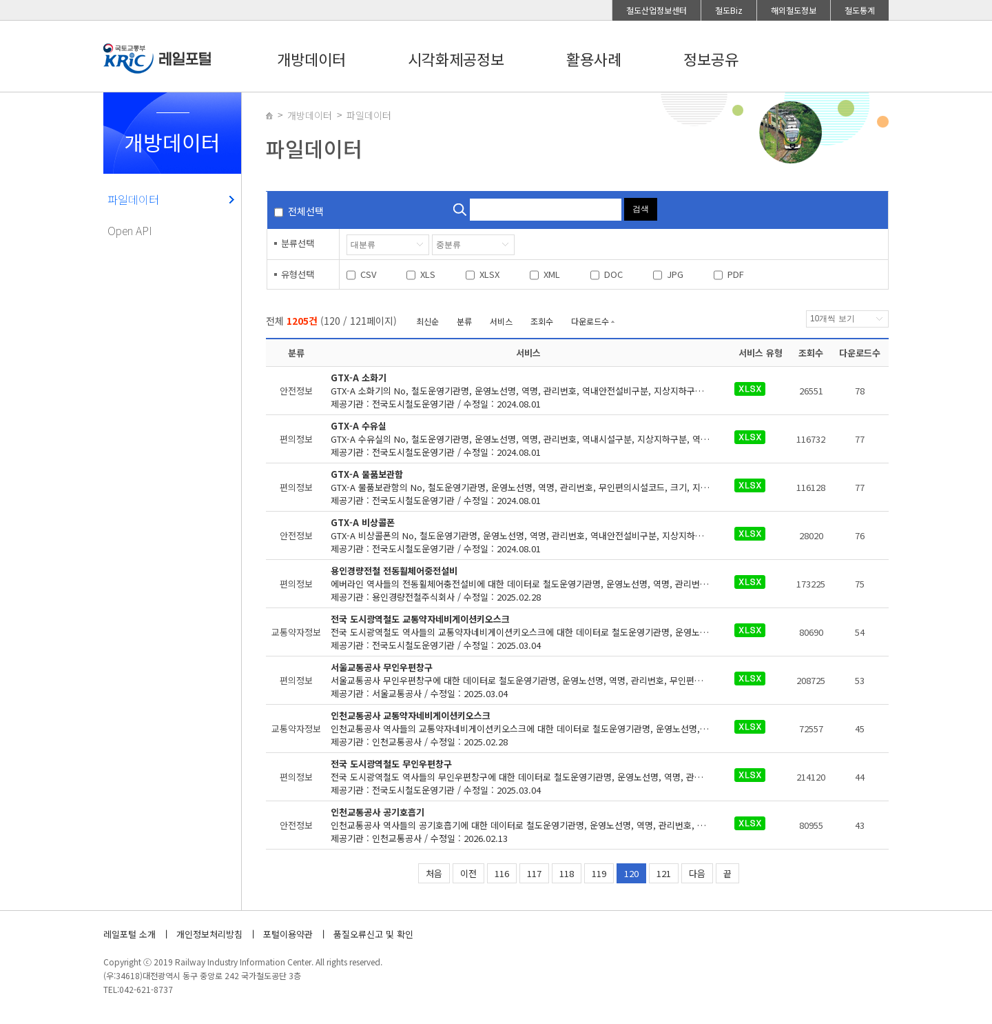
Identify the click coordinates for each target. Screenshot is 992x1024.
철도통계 (860, 10)
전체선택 (306, 211)
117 (534, 873)
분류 (464, 321)
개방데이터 (311, 58)
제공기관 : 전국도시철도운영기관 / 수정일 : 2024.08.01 (529, 390)
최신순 (427, 321)
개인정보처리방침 (209, 934)
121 (664, 873)
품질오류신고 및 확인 (373, 934)
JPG (675, 274)
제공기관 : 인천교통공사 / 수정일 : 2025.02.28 (529, 728)
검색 (640, 209)
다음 (697, 873)
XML (552, 274)
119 (599, 873)
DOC (613, 274)
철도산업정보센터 (656, 10)
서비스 (501, 321)
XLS (427, 274)
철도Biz (729, 10)
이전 (468, 873)
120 (631, 873)
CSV (368, 274)
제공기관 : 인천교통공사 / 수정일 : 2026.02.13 (529, 825)
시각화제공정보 (456, 58)
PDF (735, 274)
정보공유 (710, 58)
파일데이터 (133, 199)
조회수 (541, 321)
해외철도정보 (793, 10)
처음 (434, 873)
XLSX (489, 274)
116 (502, 873)
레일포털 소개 (129, 934)
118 (566, 873)
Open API (129, 230)
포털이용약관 (288, 934)
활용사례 (593, 58)
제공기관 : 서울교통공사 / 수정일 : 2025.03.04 (529, 680)
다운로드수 (590, 321)
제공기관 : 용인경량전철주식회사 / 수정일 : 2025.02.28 (529, 583)
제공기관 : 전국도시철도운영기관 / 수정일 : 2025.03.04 (529, 632)
